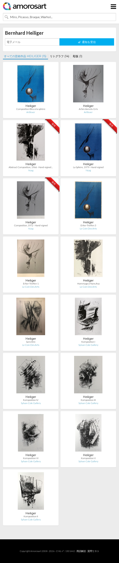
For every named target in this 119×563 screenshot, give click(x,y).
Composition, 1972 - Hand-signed (31, 225)
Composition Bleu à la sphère (30, 109)
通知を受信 (87, 42)
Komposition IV (30, 399)
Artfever (30, 112)
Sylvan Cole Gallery (88, 344)
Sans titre (30, 341)
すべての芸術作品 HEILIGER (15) (25, 56)
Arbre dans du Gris (88, 109)
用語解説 (81, 551)
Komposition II (31, 516)
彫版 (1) (77, 56)
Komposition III (88, 399)
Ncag (30, 170)
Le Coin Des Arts (88, 228)
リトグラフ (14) (59, 56)
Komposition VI (30, 458)
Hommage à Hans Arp (88, 283)
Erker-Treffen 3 (88, 225)
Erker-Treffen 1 (31, 283)
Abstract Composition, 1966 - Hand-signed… (31, 167)
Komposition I (88, 341)
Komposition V (88, 458)
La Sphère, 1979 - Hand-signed (88, 167)
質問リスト (93, 551)
